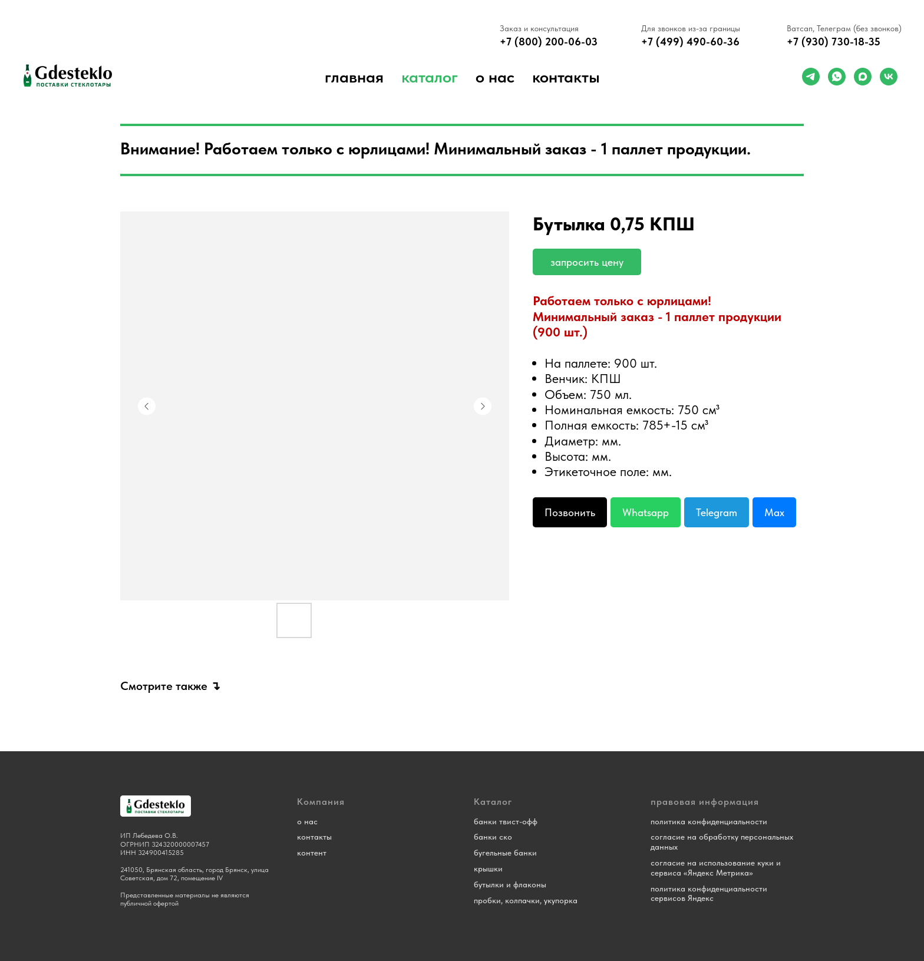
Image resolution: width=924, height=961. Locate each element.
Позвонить (569, 512)
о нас (495, 77)
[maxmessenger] (863, 76)
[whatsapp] (837, 76)
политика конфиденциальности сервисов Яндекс (709, 893)
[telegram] (811, 76)
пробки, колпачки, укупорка (526, 900)
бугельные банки (505, 852)
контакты (314, 836)
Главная (354, 77)
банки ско (493, 836)
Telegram (716, 512)
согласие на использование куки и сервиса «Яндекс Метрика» (716, 867)
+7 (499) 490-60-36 (690, 41)
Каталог (429, 77)
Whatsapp (645, 512)
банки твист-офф (505, 821)
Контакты (566, 77)
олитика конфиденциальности (711, 821)
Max (774, 512)
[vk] (888, 76)
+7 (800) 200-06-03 (549, 41)
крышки (488, 868)
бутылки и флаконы (510, 884)
